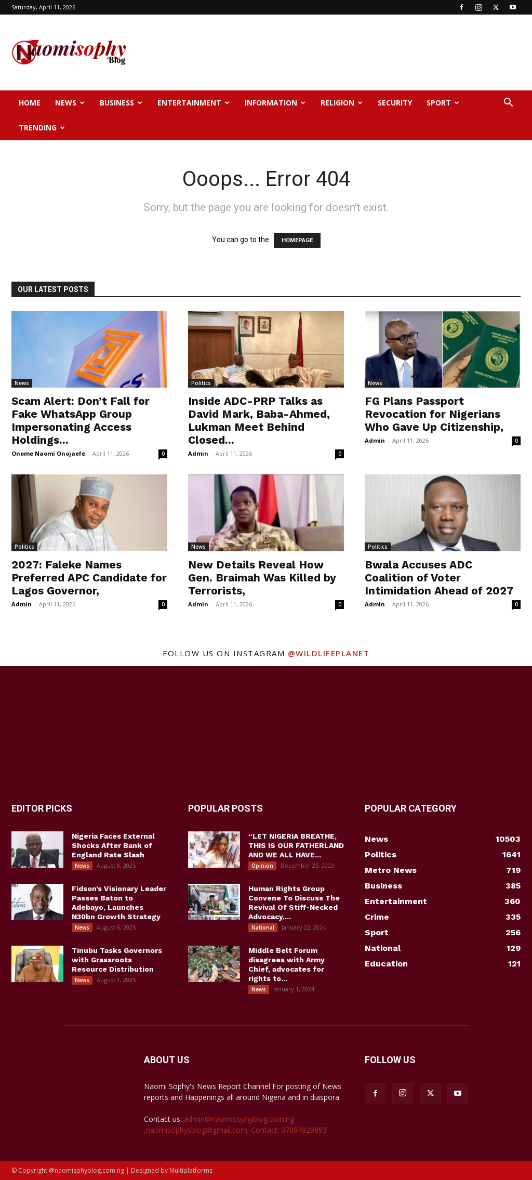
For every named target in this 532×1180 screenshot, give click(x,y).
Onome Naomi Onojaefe (48, 453)
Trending (42, 127)
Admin (198, 453)
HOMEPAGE (297, 240)
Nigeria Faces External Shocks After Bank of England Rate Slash (113, 845)
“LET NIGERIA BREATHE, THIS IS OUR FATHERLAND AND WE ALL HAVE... (296, 845)
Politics (201, 383)
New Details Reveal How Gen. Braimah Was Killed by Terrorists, (262, 577)
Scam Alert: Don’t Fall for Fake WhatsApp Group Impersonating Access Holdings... (80, 420)
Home (30, 103)
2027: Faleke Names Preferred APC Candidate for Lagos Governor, (89, 577)
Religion (342, 103)
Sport (443, 103)
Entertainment (193, 103)
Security (395, 103)
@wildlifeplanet (329, 653)
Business (121, 103)
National (262, 927)
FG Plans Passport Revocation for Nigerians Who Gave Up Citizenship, (434, 413)
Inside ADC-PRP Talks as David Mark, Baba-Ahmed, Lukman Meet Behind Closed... (259, 420)
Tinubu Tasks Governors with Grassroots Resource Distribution (117, 959)
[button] (508, 104)
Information (275, 103)
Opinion (262, 865)
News (70, 103)
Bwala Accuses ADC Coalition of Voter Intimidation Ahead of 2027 (439, 577)
